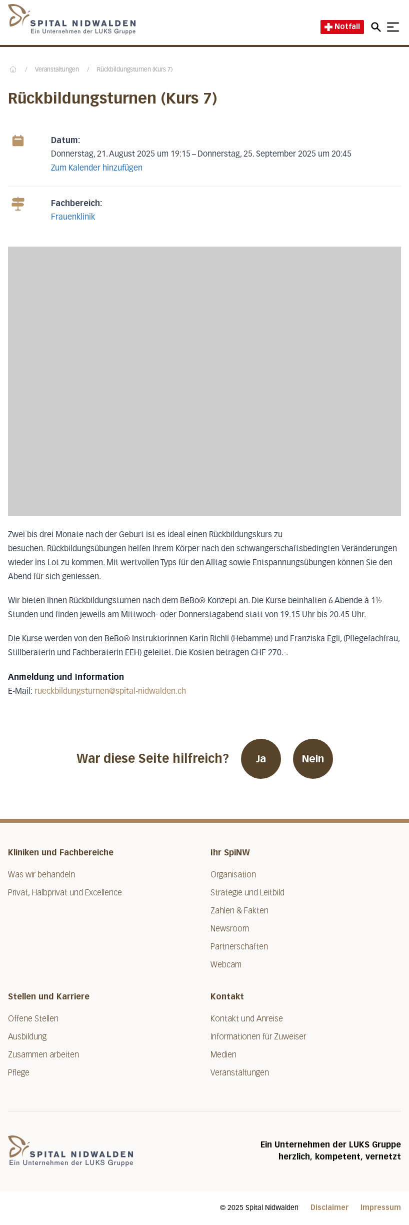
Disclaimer (329, 1207)
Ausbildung (27, 1036)
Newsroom (229, 928)
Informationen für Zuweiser (258, 1036)
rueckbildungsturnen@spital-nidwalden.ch (110, 692)
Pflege (19, 1072)
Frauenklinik (73, 218)
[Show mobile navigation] (393, 27)
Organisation (233, 874)
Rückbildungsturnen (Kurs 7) (134, 70)
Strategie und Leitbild (247, 892)
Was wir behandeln (41, 874)
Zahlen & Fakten (239, 910)
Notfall (342, 27)
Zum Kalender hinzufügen (96, 169)
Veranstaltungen (57, 70)
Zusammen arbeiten (43, 1054)
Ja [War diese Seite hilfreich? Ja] (261, 759)
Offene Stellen (33, 1018)
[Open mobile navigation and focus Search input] (377, 27)
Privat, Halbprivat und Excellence (65, 892)
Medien (223, 1054)
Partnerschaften (239, 946)
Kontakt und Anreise (246, 1018)
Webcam (226, 964)
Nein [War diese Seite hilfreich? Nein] (313, 759)
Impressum (380, 1207)
